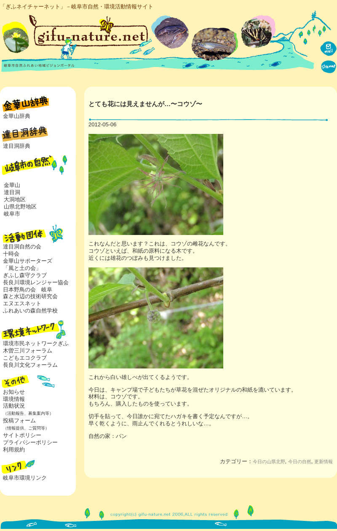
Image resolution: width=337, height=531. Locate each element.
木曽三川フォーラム (27, 350)
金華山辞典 (16, 116)
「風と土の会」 (22, 268)
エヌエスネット (22, 303)
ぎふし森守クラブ (25, 275)
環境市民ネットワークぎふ (36, 343)
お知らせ (14, 392)
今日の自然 (299, 461)
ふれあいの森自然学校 (30, 310)
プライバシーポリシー (30, 442)
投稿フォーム (24, 424)
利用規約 (14, 449)
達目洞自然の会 (22, 246)
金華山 (12, 185)
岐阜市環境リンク (25, 478)
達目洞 (12, 192)
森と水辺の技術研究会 (30, 296)
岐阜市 (12, 214)
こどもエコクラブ (25, 358)
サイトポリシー (22, 435)
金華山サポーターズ (27, 261)
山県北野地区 (20, 206)
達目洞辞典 (16, 146)
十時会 (11, 254)
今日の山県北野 (269, 461)
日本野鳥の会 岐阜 (27, 289)
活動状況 (26, 409)
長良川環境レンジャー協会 (36, 282)
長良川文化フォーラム (30, 365)
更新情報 (323, 461)
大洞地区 (15, 199)
